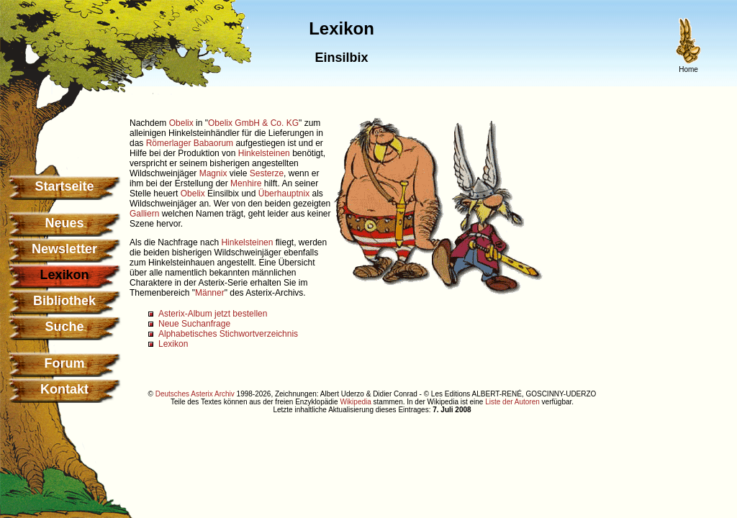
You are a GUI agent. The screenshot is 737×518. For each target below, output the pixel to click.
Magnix (213, 173)
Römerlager (168, 143)
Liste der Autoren (512, 402)
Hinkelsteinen (264, 153)
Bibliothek (64, 301)
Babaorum (213, 143)
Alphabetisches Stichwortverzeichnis (228, 334)
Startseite (64, 186)
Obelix (181, 123)
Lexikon (173, 344)
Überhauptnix (283, 193)
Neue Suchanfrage (194, 324)
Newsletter (64, 249)
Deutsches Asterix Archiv (195, 394)
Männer (210, 293)
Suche (64, 326)
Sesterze (267, 173)
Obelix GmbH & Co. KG (253, 123)
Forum (65, 363)
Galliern (144, 214)
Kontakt (64, 389)
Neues (64, 223)
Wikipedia (355, 402)
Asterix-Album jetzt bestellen (212, 314)
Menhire (245, 183)
